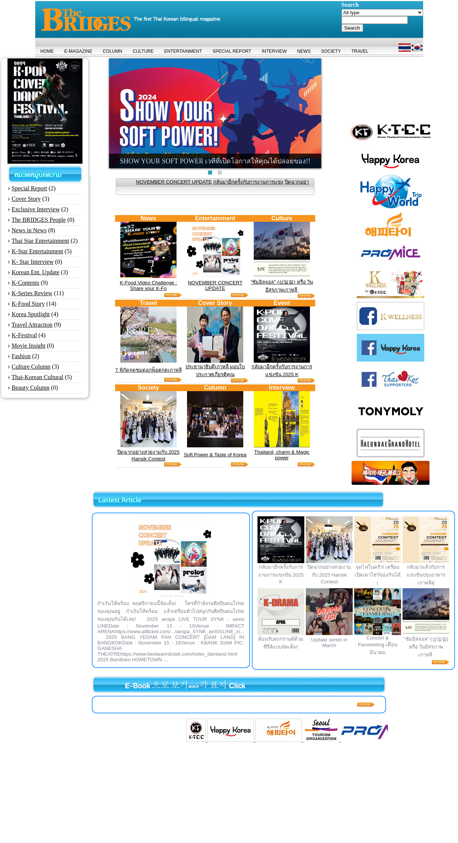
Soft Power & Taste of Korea (215, 454)
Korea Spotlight (31, 314)
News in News (29, 230)
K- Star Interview (33, 262)
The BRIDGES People (39, 220)
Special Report (29, 188)
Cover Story (26, 199)
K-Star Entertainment (37, 251)
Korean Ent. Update (36, 272)
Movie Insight (28, 345)
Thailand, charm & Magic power (281, 454)
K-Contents (25, 283)
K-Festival (24, 335)
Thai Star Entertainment (40, 241)
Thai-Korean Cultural (37, 377)
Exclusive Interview (36, 209)
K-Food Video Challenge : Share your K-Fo (148, 285)
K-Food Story (28, 303)
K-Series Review (32, 293)
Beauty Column (30, 387)
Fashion (21, 356)
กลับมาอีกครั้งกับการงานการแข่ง (258, 182)
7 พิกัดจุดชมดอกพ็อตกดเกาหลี (148, 370)
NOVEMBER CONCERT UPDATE (183, 182)
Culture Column (31, 366)
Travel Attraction (32, 324)
